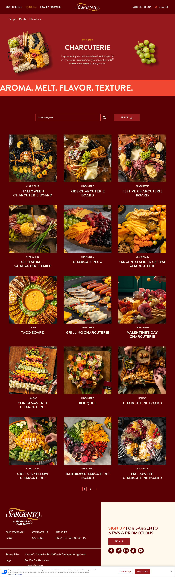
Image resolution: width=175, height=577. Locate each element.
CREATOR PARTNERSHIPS (71, 538)
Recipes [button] (31, 7)
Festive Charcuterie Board (142, 193)
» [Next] (96, 489)
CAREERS (37, 538)
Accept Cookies (142, 571)
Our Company (15, 532)
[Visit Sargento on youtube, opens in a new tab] (141, 550)
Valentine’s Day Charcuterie (142, 334)
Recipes (13, 19)
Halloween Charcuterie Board (32, 193)
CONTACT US (40, 532)
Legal (8, 560)
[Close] (171, 571)
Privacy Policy (13, 554)
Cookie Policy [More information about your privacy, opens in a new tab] (17, 574)
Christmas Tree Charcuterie (33, 405)
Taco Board (32, 332)
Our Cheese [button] (14, 7)
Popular (23, 19)
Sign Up (119, 541)
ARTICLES (61, 532)
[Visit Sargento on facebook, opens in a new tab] (111, 550)
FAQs (9, 538)
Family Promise (50, 7)
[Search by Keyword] (68, 117)
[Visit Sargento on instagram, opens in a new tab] (126, 550)
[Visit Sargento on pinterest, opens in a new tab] (119, 550)
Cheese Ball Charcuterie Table (32, 263)
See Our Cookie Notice (37, 560)
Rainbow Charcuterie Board (87, 475)
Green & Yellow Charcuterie (32, 475)
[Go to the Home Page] (88, 7)
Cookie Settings (125, 571)
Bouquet (87, 403)
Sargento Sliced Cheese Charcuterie (142, 263)
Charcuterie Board (142, 403)
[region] (87, 571)
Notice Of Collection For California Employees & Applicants (55, 554)
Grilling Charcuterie (87, 332)
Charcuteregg (87, 261)
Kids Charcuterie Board (87, 193)
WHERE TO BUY (142, 7)
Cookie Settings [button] (35, 565)
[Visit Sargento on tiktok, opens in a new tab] (133, 550)
